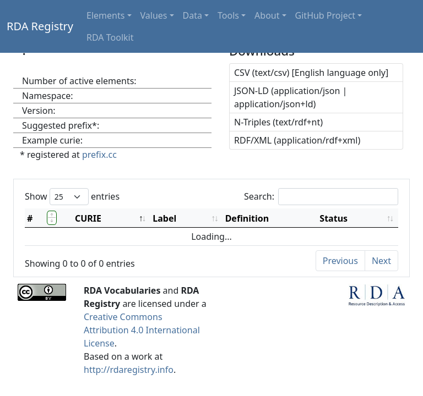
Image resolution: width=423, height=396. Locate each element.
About (266, 15)
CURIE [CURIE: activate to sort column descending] (88, 218)
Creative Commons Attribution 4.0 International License (142, 330)
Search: (321, 196)
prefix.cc (99, 154)
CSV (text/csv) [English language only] (311, 73)
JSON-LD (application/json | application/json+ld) (290, 97)
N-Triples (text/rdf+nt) (278, 122)
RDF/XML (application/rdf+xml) (297, 140)
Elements (105, 15)
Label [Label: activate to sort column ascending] (164, 218)
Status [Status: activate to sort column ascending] (333, 218)
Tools (228, 15)
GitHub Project (325, 15)
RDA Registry (40, 26)
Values (153, 15)
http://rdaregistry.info (128, 370)
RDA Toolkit (109, 37)
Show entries (72, 196)
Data (192, 15)
